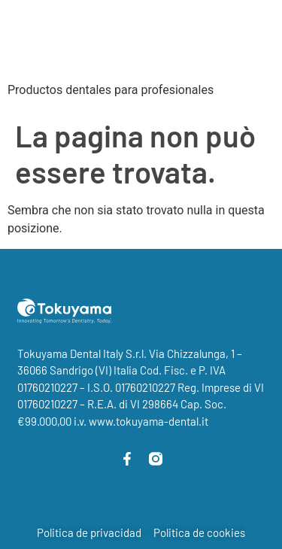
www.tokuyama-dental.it (148, 421)
